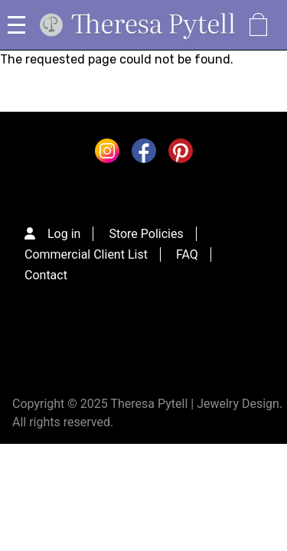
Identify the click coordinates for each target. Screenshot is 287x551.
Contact (45, 275)
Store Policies (146, 234)
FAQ (187, 254)
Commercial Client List (86, 254)
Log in (63, 234)
